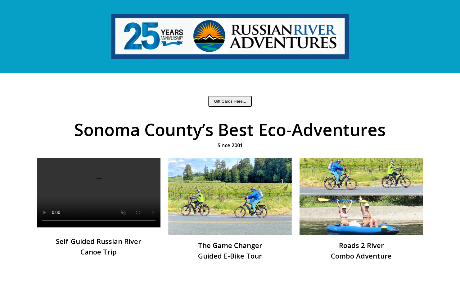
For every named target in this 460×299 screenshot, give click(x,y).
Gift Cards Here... (230, 101)
